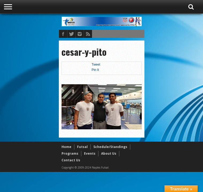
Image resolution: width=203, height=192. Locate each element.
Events (89, 153)
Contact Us (71, 160)
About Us (108, 153)
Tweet (96, 64)
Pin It (95, 70)
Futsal (82, 147)
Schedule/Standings (110, 147)
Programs (70, 153)
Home (66, 147)
